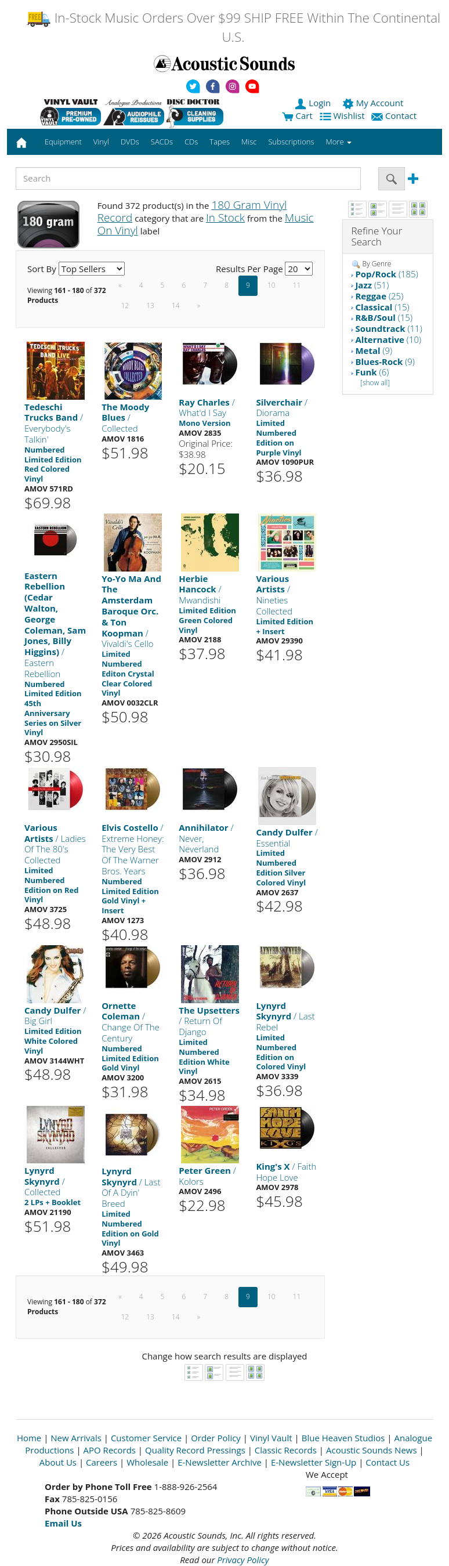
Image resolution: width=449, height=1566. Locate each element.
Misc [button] (248, 141)
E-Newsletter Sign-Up (313, 1462)
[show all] (375, 383)
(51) (372, 285)
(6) (372, 372)
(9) (373, 350)
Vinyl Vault (271, 1438)
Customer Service (146, 1438)
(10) (388, 339)
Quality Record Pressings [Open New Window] (195, 1450)
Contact (395, 115)
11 (297, 285)
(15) (382, 307)
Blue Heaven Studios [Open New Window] (343, 1438)
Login (314, 103)
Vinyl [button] (101, 141)
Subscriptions (291, 141)
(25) (379, 296)
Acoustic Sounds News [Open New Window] (371, 1450)
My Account (373, 103)
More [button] (339, 141)
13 (150, 305)
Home (29, 1438)
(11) (388, 328)
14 (176, 305)
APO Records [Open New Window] (110, 1450)
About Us (58, 1462)
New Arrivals (76, 1438)
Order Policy (216, 1438)
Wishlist (343, 115)
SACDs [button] (162, 141)
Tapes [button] (219, 141)
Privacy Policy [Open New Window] (243, 1559)
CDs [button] (191, 141)
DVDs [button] (130, 141)
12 (125, 305)
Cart (297, 115)
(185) (386, 274)
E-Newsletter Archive (220, 1462)
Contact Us (387, 1462)
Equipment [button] (63, 141)
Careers (101, 1462)
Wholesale (147, 1462)
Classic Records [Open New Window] (286, 1450)
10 (271, 285)
